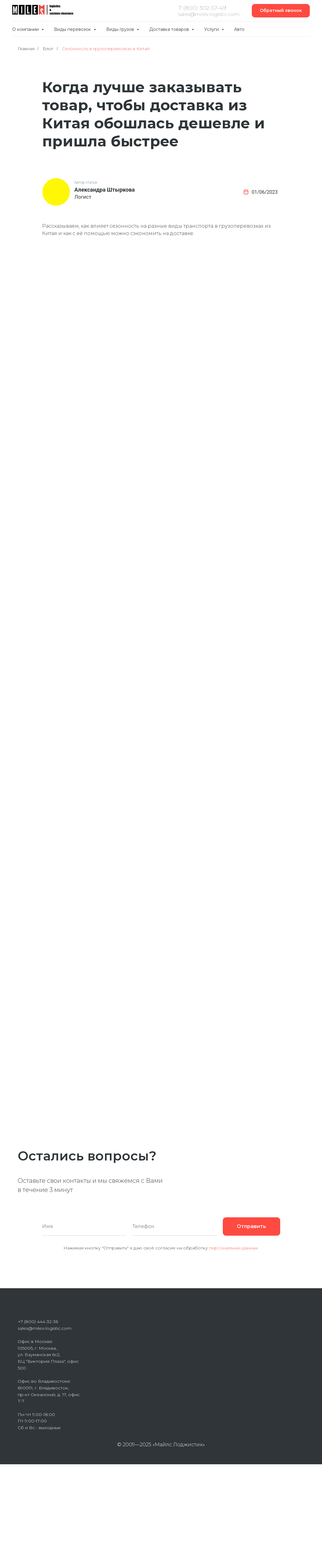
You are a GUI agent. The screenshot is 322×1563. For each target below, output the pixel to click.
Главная (26, 48)
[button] (281, 11)
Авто (239, 29)
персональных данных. (234, 1248)
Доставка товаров (169, 29)
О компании (26, 29)
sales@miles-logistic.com (44, 1328)
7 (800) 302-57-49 (202, 8)
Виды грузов (120, 29)
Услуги (212, 29)
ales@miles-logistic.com (210, 14)
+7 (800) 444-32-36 (38, 1321)
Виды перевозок (73, 29)
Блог (48, 48)
